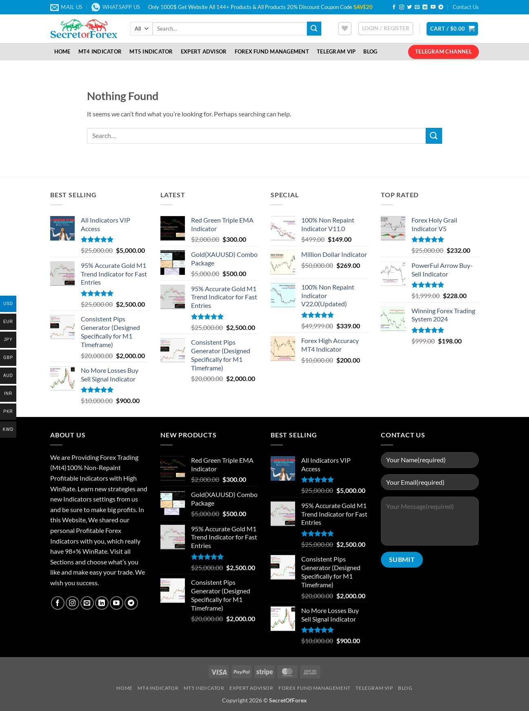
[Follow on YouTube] (433, 7)
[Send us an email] (417, 7)
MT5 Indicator (151, 51)
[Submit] (314, 29)
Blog (370, 51)
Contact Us (466, 7)
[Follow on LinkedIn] (424, 7)
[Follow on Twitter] (409, 7)
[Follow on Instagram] (401, 7)
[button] (385, 28)
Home (62, 51)
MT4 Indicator (100, 51)
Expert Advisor (204, 51)
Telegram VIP (336, 51)
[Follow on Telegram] (440, 7)
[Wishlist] (344, 28)
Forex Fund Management (272, 51)
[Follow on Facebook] (393, 7)
